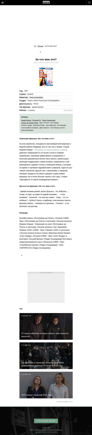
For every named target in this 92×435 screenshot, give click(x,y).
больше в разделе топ (64, 401)
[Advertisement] (46, 19)
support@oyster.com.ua (41, 432)
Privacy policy (53, 432)
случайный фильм (46, 421)
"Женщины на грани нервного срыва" (50, 150)
